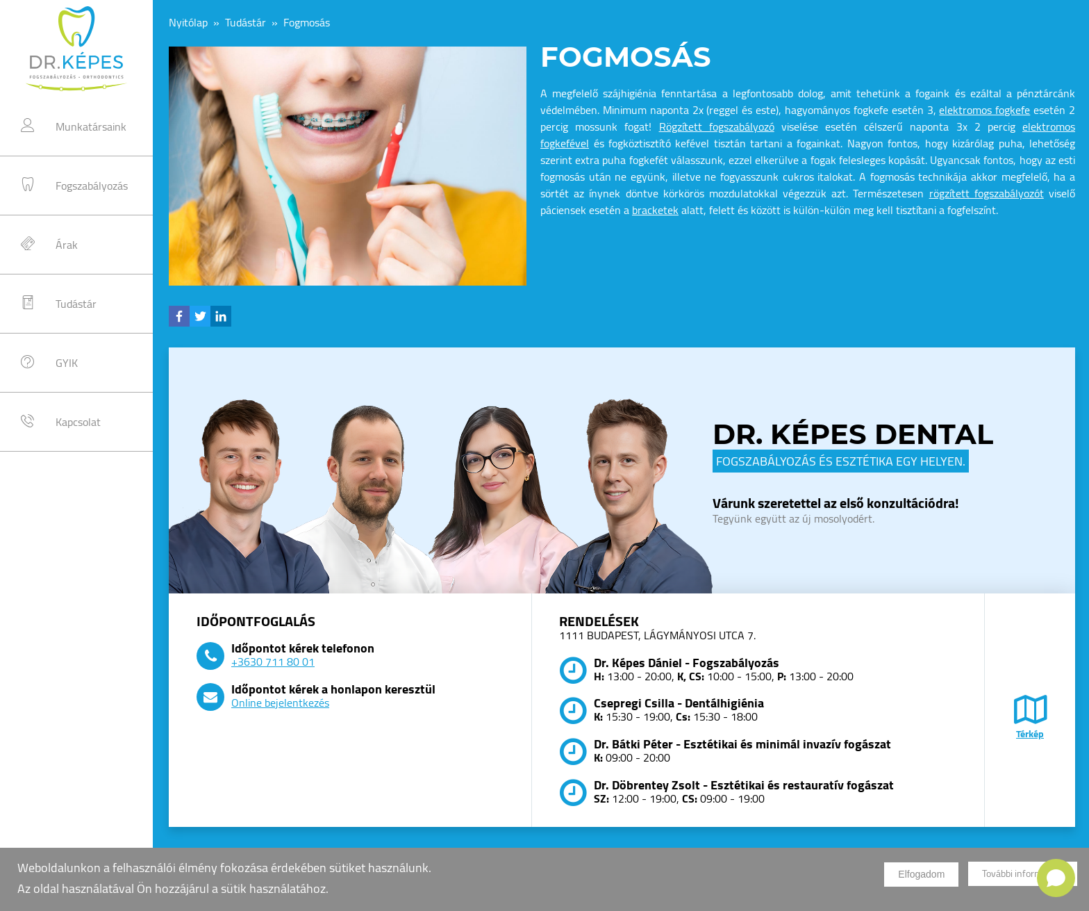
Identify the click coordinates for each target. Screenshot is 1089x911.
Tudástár (76, 303)
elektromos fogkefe (984, 109)
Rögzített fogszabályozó (716, 126)
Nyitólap (188, 22)
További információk (1022, 879)
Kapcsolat (78, 421)
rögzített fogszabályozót (986, 193)
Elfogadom (921, 879)
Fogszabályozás (92, 185)
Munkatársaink (91, 126)
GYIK (67, 362)
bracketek (655, 209)
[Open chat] (1056, 878)
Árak (67, 244)
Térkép (1030, 726)
